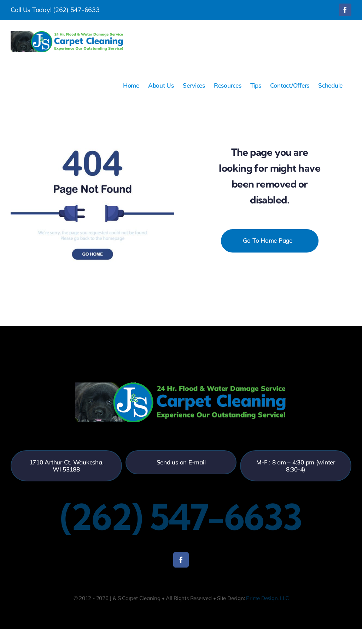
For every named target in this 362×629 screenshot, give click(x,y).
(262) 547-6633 (76, 10)
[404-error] (92, 116)
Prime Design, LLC (267, 598)
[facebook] (181, 560)
